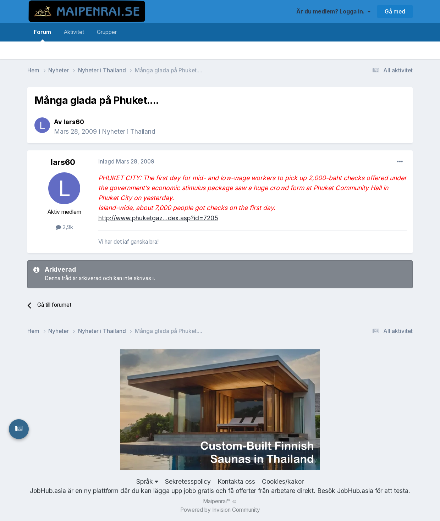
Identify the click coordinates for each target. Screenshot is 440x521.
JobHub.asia (355, 490)
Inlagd (126, 161)
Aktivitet (74, 32)
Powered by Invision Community (220, 509)
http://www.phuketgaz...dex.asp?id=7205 (158, 218)
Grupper (107, 32)
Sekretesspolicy (188, 481)
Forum (42, 35)
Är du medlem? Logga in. (333, 11)
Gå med (395, 11)
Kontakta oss (236, 481)
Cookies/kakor (283, 481)
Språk (147, 481)
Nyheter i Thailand (128, 131)
